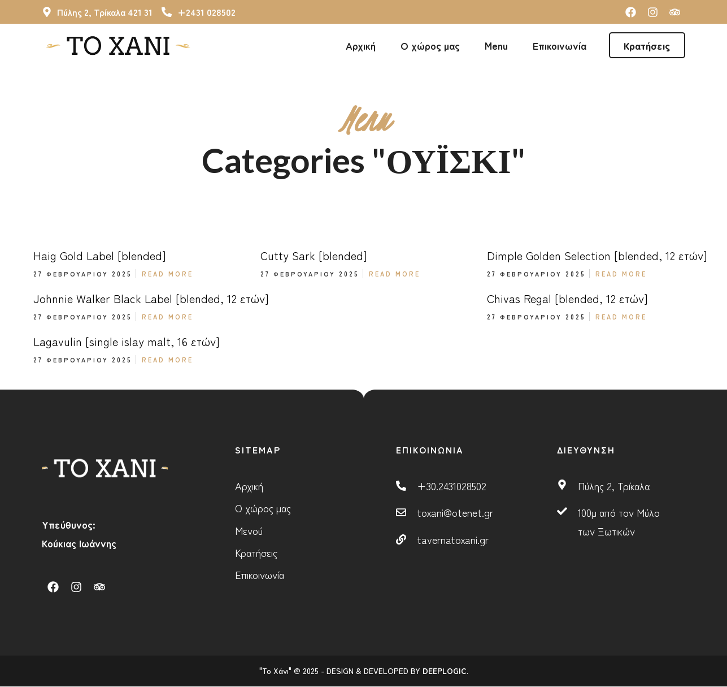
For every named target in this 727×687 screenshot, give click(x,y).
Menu (496, 45)
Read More (167, 273)
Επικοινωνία (559, 45)
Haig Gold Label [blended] (99, 255)
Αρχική (361, 45)
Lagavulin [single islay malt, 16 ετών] (126, 341)
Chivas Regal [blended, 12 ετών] (567, 298)
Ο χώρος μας (430, 45)
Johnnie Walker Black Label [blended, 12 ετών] (151, 298)
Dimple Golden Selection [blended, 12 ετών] (597, 255)
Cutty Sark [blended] (313, 255)
